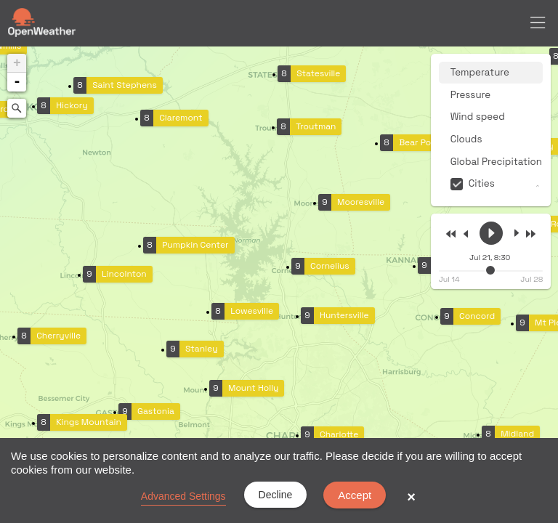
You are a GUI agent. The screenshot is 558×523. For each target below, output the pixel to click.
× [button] (411, 497)
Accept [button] (354, 495)
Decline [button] (276, 494)
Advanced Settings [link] (183, 496)
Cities (482, 183)
